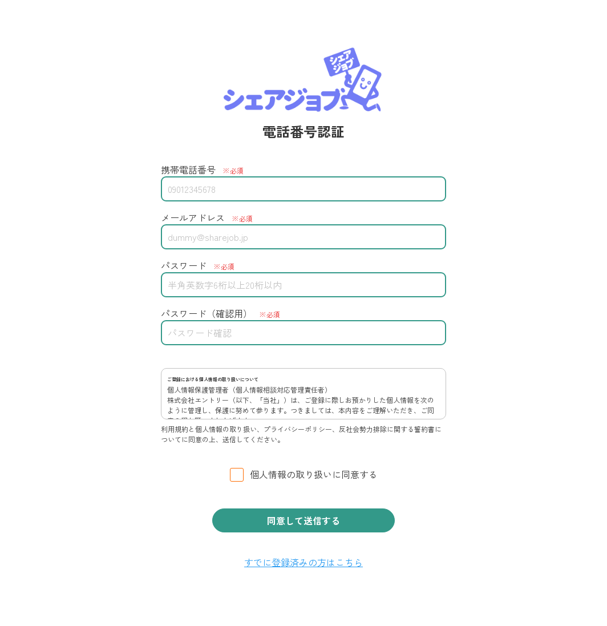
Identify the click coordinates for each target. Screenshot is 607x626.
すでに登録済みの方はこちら (303, 562)
